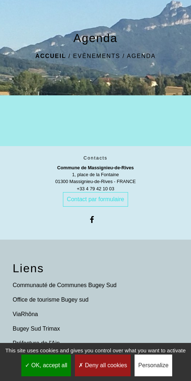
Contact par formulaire (95, 199)
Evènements (96, 56)
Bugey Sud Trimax (36, 329)
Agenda (141, 56)
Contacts (96, 158)
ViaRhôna (25, 314)
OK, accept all (46, 365)
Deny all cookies (102, 365)
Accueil (50, 56)
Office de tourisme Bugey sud (51, 300)
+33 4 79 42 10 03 (95, 188)
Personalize (153, 365)
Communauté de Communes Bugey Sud (64, 285)
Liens (28, 268)
